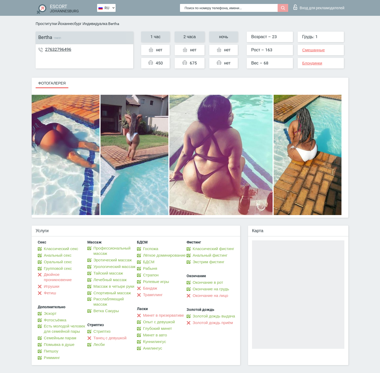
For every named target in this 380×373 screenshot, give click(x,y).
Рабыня (150, 268)
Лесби (99, 344)
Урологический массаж (114, 266)
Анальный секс (58, 255)
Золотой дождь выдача (214, 316)
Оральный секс (58, 262)
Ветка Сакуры (106, 311)
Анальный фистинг (210, 255)
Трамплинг (153, 294)
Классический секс (61, 248)
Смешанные (313, 50)
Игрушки (51, 286)
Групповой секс (58, 268)
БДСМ (148, 262)
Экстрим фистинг (208, 262)
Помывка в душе (59, 344)
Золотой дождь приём (213, 322)
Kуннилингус (154, 341)
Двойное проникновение (58, 277)
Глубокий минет (157, 328)
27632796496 (58, 49)
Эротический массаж (112, 260)
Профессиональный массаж (112, 251)
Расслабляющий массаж (108, 302)
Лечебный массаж (110, 279)
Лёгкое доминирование (164, 255)
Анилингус (152, 348)
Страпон (151, 275)
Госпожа (150, 248)
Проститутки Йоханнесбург (59, 24)
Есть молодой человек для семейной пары (64, 329)
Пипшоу (51, 351)
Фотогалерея (52, 83)
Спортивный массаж (112, 293)
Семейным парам (60, 338)
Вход (318, 7)
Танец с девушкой (109, 338)
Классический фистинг (213, 248)
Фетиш (50, 293)
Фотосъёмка (55, 320)
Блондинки (312, 63)
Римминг (52, 357)
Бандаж (150, 288)
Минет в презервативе (163, 315)
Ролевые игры (156, 281)
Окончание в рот (208, 282)
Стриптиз (102, 331)
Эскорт (50, 313)
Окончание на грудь (211, 289)
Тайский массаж (108, 273)
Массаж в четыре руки (113, 286)
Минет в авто (155, 335)
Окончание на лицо (210, 295)
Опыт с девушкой (159, 322)
